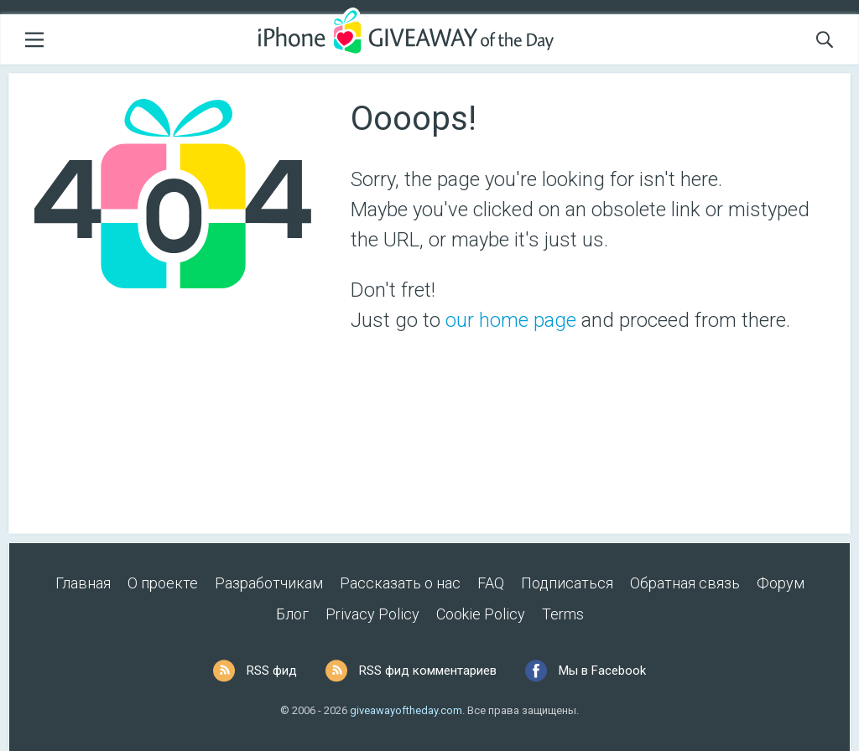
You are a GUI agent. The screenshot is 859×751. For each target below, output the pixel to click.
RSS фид (272, 670)
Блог (292, 614)
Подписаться (567, 583)
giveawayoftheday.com (406, 710)
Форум (780, 583)
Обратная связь (685, 583)
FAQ (490, 583)
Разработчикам (269, 583)
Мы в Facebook (602, 670)
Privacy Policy (372, 614)
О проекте (163, 583)
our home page (510, 320)
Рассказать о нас (400, 583)
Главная (83, 583)
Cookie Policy (480, 614)
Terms (563, 614)
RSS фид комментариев (428, 670)
